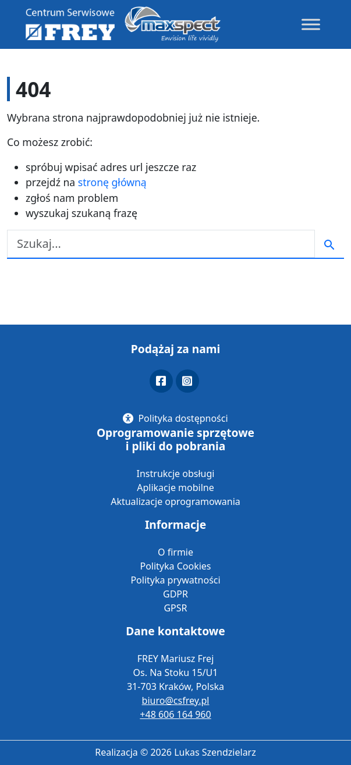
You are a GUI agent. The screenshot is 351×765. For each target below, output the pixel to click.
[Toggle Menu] (311, 24)
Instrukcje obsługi (176, 473)
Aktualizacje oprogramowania (175, 501)
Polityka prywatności (175, 580)
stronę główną (112, 182)
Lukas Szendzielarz (215, 752)
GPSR (175, 608)
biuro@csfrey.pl (176, 700)
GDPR (175, 594)
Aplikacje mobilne (175, 487)
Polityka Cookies (175, 566)
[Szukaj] (161, 244)
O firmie (175, 552)
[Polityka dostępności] (175, 418)
